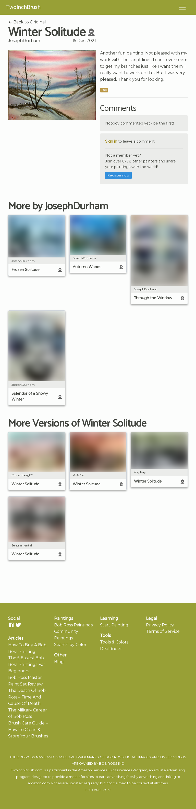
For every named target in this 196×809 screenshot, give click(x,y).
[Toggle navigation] (182, 7)
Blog (59, 661)
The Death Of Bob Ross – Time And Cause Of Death (27, 697)
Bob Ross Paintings (73, 625)
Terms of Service (163, 631)
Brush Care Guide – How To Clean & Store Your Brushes (28, 729)
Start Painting (114, 625)
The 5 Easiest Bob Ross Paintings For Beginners (26, 664)
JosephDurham (24, 40)
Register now (118, 175)
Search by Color (70, 644)
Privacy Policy (160, 625)
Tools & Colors (114, 642)
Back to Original (27, 22)
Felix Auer (93, 790)
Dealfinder (111, 648)
